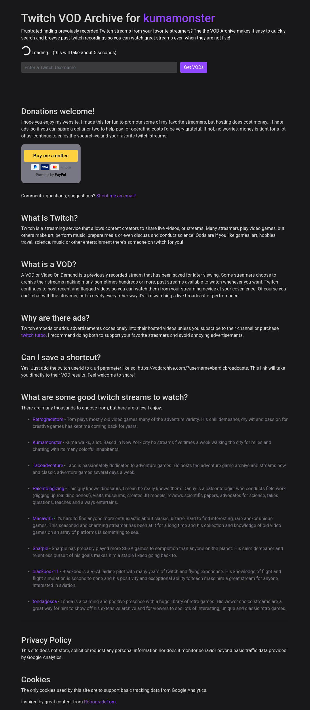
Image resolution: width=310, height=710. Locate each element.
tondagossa (45, 601)
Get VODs (194, 67)
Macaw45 (43, 518)
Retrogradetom (48, 419)
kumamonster (179, 18)
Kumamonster (47, 442)
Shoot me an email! (116, 196)
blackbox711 (46, 571)
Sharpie (40, 548)
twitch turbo (33, 335)
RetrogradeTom (100, 702)
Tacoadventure (48, 465)
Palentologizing (48, 488)
